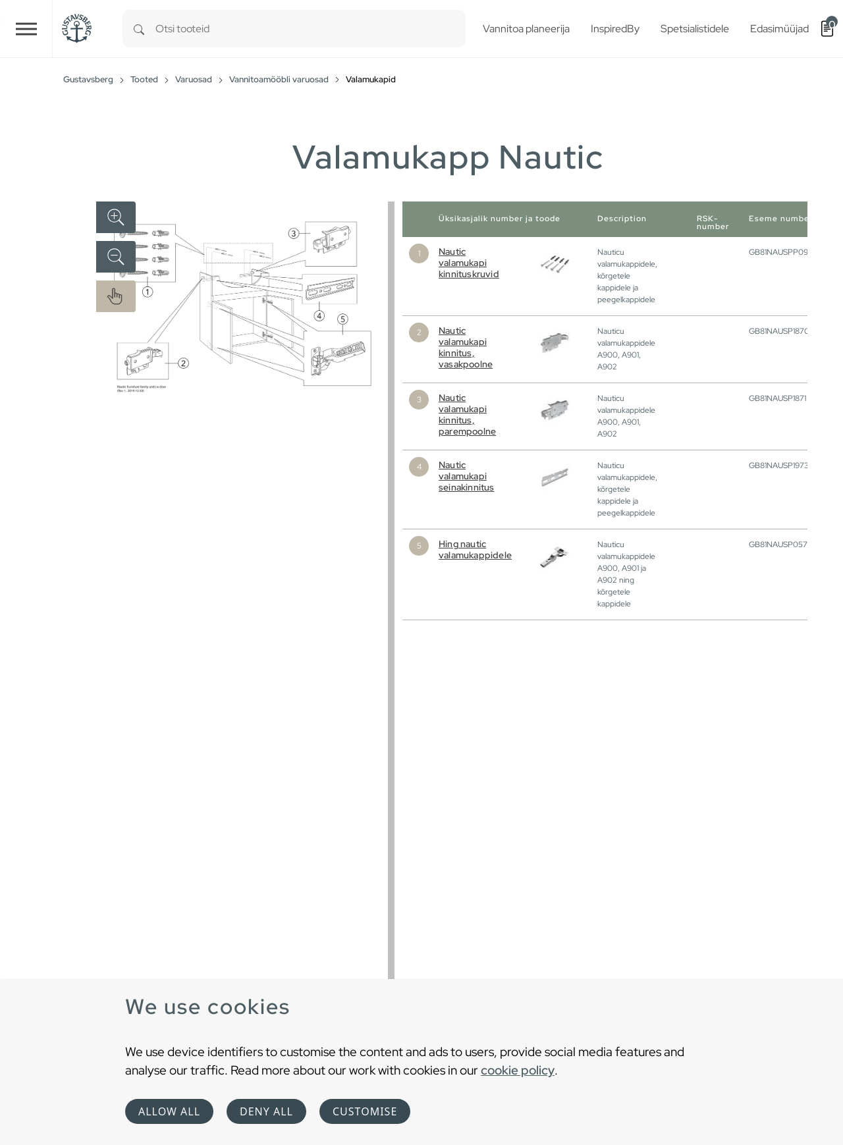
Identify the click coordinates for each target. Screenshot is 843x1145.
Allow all (169, 1111)
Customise (365, 1111)
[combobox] (310, 28)
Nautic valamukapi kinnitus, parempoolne (467, 414)
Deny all (266, 1111)
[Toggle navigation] (26, 28)
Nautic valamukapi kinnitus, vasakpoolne (466, 347)
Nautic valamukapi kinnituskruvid (469, 263)
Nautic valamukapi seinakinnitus (467, 476)
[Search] (138, 28)
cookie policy (518, 1069)
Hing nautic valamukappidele (475, 549)
